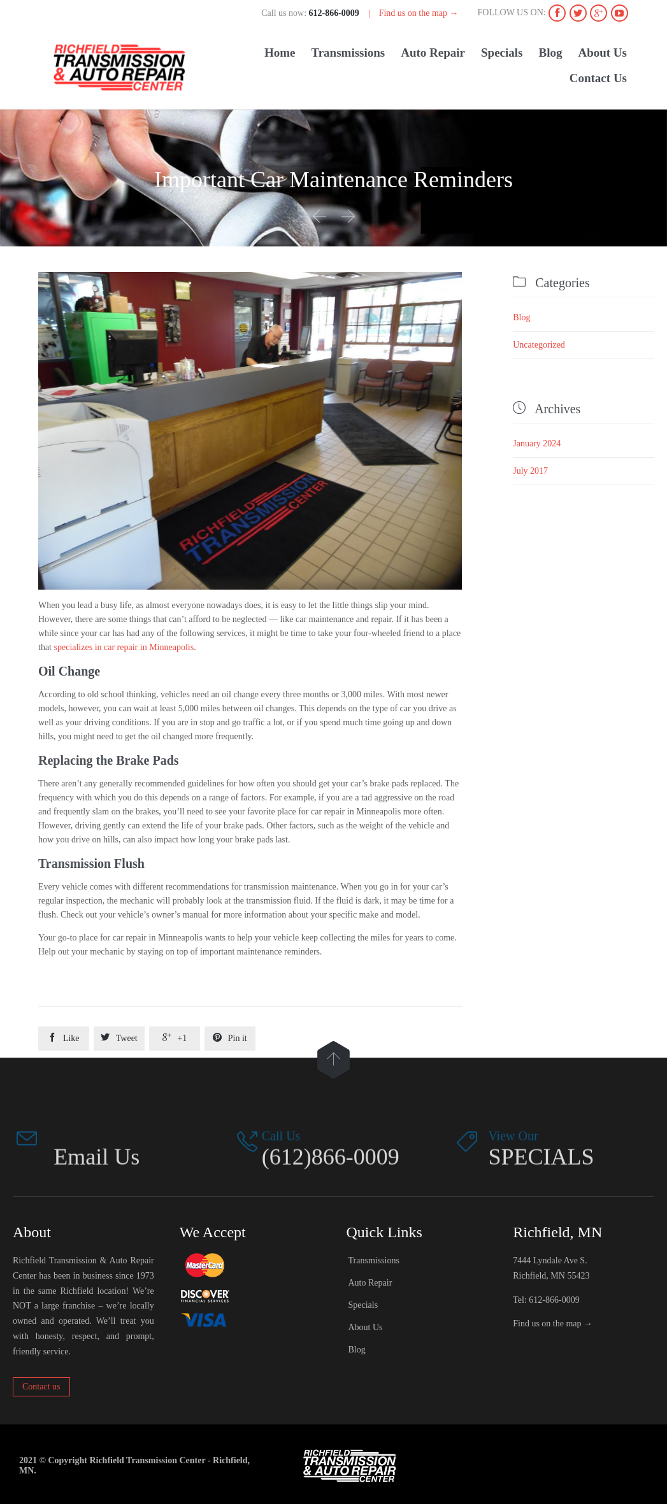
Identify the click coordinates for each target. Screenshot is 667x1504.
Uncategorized (539, 345)
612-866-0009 (554, 1300)
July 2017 (530, 471)
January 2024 (537, 443)
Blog (521, 317)
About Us (365, 1327)
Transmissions (373, 1260)
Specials (363, 1305)
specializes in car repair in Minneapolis (124, 647)
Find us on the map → (419, 13)
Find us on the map (547, 1323)
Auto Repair (370, 1283)
